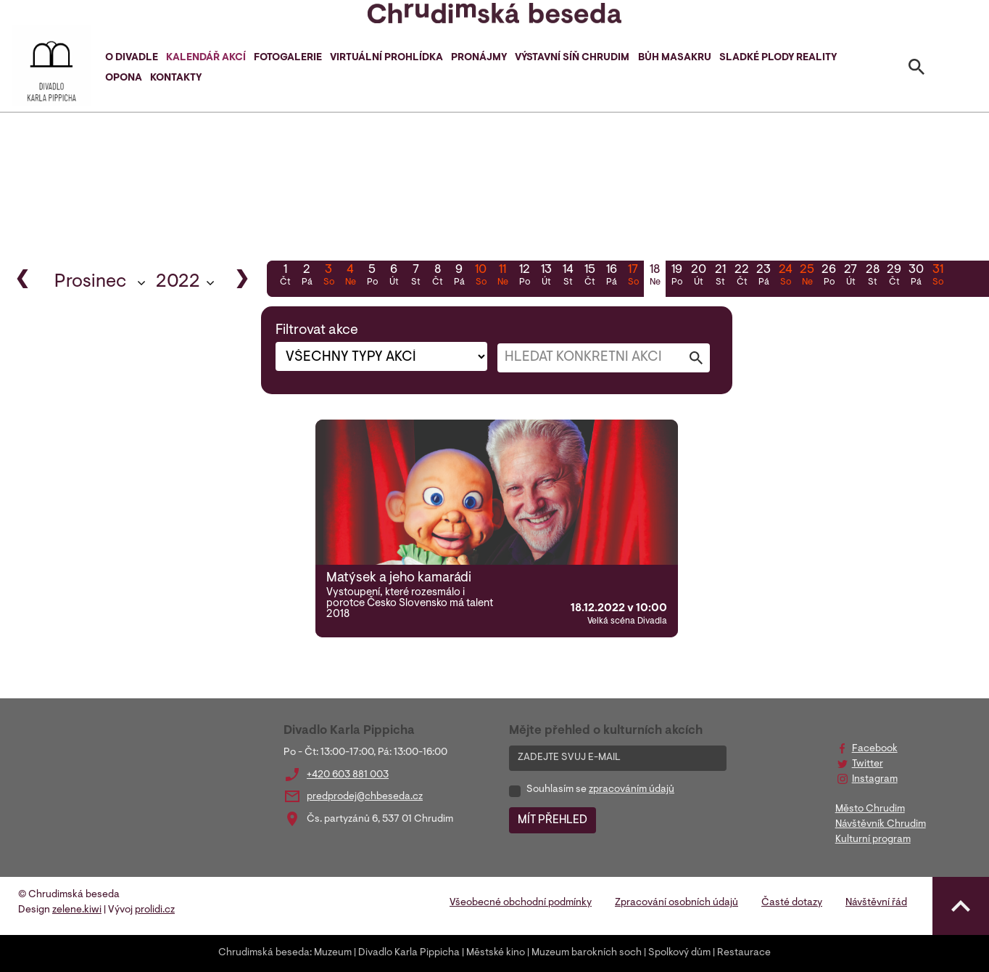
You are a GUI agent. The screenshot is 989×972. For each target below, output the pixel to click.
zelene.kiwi (77, 910)
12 (524, 276)
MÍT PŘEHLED (552, 820)
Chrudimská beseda (264, 953)
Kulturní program (873, 840)
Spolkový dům (679, 953)
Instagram (875, 780)
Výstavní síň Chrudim (572, 58)
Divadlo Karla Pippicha (409, 953)
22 (742, 276)
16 (611, 276)
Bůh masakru (674, 58)
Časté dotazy (791, 903)
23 (763, 276)
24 (785, 276)
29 (894, 276)
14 (568, 276)
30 (916, 276)
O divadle (131, 58)
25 (807, 276)
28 (872, 276)
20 (698, 276)
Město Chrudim (870, 809)
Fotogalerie (288, 58)
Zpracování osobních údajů (676, 903)
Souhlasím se (600, 790)
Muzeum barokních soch (586, 953)
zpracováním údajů (631, 790)
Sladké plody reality (778, 58)
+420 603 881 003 (348, 775)
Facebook (875, 749)
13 (546, 276)
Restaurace (744, 953)
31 (937, 276)
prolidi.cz (155, 910)
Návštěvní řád (876, 903)
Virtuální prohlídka (386, 58)
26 (829, 276)
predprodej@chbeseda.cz (365, 797)
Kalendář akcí (206, 58)
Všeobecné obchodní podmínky (521, 903)
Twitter (867, 764)
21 (720, 276)
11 (502, 276)
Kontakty (176, 78)
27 (850, 276)
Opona (123, 78)
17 (633, 276)
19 (676, 276)
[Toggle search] (916, 70)
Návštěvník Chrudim (880, 825)
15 (589, 276)
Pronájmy (479, 58)
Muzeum (333, 953)
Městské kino (495, 953)
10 (481, 276)
